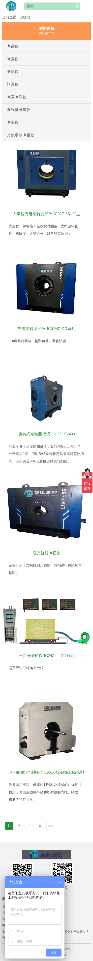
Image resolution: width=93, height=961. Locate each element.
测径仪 (13, 46)
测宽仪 (13, 59)
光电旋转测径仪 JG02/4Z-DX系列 (46, 328)
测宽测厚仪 (17, 97)
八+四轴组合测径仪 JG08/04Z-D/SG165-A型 (46, 772)
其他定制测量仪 (20, 135)
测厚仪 (13, 71)
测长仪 (13, 122)
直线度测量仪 (19, 110)
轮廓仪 (13, 84)
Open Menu (87, 6)
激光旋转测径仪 (47, 553)
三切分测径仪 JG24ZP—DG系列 (46, 655)
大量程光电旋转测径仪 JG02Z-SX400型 (46, 214)
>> (50, 826)
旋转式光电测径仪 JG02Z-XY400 (46, 434)
